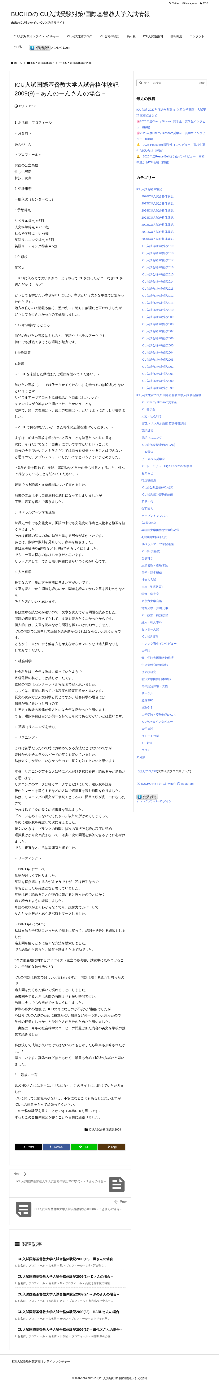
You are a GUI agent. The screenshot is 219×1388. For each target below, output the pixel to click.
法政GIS (146, 707)
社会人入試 (148, 579)
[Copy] (111, 1147)
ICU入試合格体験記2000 (157, 381)
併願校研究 (148, 672)
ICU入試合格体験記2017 (157, 260)
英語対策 (147, 430)
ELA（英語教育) (152, 586)
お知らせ (147, 473)
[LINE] (84, 1147)
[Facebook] (56, 1147)
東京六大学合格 (151, 601)
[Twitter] (28, 1147)
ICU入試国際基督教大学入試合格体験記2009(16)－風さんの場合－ (67, 1259)
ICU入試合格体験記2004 (157, 352)
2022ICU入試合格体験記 (157, 224)
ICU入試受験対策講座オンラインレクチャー (41, 1361)
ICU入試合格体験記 (42, 63)
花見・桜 (147, 501)
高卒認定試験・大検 (154, 686)
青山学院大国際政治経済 (157, 657)
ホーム (18, 63)
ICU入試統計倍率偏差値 (157, 494)
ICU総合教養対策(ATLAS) (158, 444)
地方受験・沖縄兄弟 (154, 608)
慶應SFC (147, 700)
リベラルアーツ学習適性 (157, 544)
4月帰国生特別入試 (154, 537)
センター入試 (150, 629)
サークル (147, 693)
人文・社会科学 (151, 416)
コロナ (145, 750)
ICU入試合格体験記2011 (157, 302)
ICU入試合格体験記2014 (157, 281)
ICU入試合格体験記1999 (157, 388)
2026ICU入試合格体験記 (157, 196)
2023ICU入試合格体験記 (157, 217)
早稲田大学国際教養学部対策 (160, 530)
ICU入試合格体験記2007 (157, 331)
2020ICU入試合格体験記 (157, 239)
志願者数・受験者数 (154, 565)
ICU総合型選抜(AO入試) (157, 487)
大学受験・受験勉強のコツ (159, 714)
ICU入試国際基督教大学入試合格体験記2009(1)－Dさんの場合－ (65, 1276)
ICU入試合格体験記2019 (157, 246)
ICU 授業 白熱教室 (154, 615)
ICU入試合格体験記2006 (157, 338)
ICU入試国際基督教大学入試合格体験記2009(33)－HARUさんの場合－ (70, 1312)
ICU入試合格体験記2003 (157, 359)
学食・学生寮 (150, 594)
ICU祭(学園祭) (150, 551)
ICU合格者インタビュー (157, 721)
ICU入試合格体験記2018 (157, 253)
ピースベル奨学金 (153, 459)
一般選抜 (147, 452)
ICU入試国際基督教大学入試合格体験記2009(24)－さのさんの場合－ (68, 1294)
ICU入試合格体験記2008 (157, 324)
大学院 (145, 650)
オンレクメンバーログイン (154, 801)
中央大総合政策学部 (154, 665)
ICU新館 (146, 743)
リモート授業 (150, 736)
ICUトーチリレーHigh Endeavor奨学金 (166, 466)
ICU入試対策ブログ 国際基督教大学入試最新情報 (168, 395)
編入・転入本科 (151, 622)
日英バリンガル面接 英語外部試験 (163, 423)
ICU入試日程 (149, 636)
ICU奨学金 (148, 409)
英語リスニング (151, 437)
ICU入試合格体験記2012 (157, 295)
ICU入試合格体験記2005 (157, 345)
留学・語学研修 (151, 572)
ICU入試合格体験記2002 (157, 366)
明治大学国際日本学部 (156, 679)
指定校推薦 (148, 480)
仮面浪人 (147, 508)
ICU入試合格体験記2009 (77, 63)
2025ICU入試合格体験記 (157, 203)
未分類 (140, 757)
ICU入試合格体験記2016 (157, 267)
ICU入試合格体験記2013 (157, 288)
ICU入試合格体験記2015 (157, 274)
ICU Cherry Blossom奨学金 (159, 402)
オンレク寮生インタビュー (159, 643)
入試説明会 (148, 523)
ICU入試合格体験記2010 (157, 310)
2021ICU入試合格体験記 (157, 231)
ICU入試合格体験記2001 (157, 373)
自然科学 (147, 558)
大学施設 (147, 728)
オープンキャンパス (154, 515)
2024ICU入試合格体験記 (157, 210)
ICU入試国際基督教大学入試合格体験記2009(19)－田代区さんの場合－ (70, 1329)
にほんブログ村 (146, 771)
